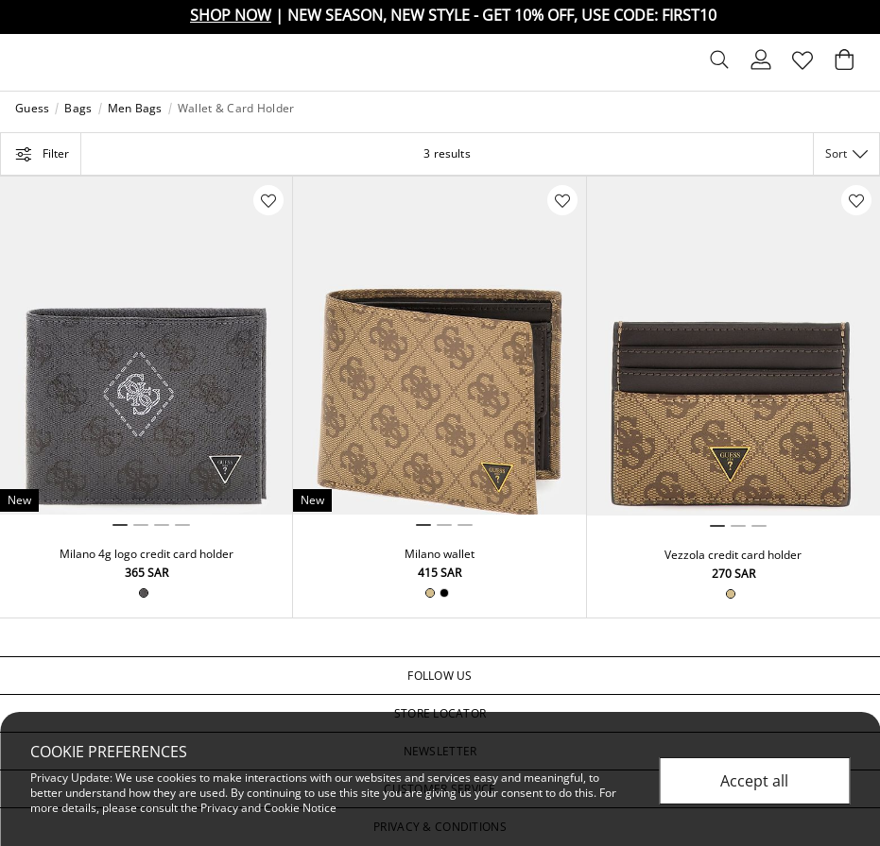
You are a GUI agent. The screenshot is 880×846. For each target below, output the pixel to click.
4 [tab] (182, 525)
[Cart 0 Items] (844, 64)
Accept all (754, 780)
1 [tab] (120, 525)
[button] (440, 676)
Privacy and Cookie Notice (268, 808)
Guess (32, 108)
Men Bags (135, 108)
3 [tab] (161, 525)
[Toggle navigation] (29, 62)
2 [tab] (140, 525)
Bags (78, 108)
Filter (40, 154)
